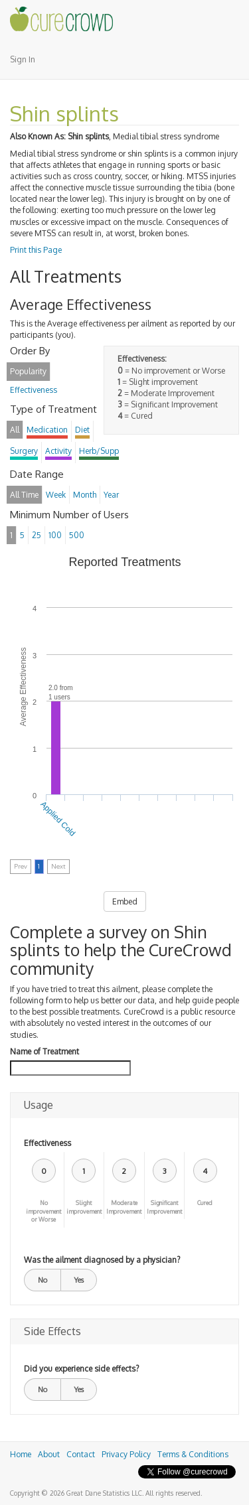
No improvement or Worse (43, 1211)
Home (20, 1454)
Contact (80, 1454)
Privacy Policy (126, 1454)
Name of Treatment (44, 1051)
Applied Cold (58, 819)
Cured (204, 1202)
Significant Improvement (164, 1207)
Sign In (22, 59)
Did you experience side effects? (81, 1369)
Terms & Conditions (192, 1454)
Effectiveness (47, 1143)
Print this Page (36, 250)
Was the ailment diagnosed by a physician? (102, 1260)
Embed (124, 901)
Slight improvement (84, 1207)
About (49, 1454)
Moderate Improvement (123, 1207)
